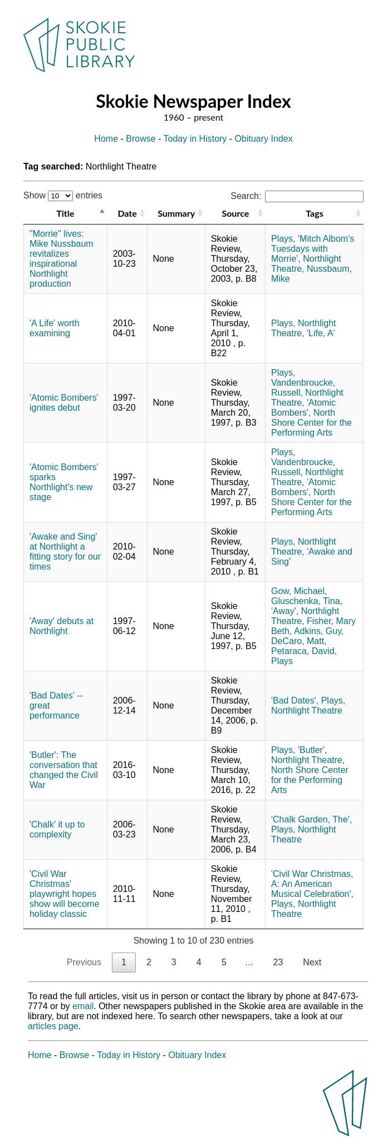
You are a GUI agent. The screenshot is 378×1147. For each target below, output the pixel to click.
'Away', (284, 611)
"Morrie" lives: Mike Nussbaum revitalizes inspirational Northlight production (62, 258)
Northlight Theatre (306, 710)
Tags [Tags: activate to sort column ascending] (314, 213)
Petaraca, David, (304, 651)
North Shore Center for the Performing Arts (311, 422)
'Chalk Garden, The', (311, 819)
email (83, 1006)
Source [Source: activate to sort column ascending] (235, 213)
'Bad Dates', (294, 700)
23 (278, 962)
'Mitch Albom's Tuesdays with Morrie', (312, 248)
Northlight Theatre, (303, 328)
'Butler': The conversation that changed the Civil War (64, 770)
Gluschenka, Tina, (306, 601)
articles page (53, 1026)
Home (106, 138)
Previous (84, 962)
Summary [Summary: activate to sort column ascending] (176, 213)
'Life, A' (321, 333)
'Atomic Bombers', (303, 407)
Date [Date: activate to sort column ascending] (126, 213)
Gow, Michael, (299, 591)
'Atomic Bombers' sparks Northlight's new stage (64, 482)
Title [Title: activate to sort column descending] (65, 213)
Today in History (195, 138)
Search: (297, 196)
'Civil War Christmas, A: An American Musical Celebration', (312, 884)
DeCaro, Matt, (299, 641)
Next (312, 962)
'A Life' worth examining (55, 328)
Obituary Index (264, 138)
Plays (282, 661)
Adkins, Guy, (319, 631)
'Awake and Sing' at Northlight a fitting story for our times (65, 551)
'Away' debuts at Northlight (62, 626)
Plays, (283, 238)
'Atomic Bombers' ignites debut (64, 402)
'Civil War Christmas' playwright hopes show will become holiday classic (64, 894)
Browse (140, 138)
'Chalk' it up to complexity (57, 829)
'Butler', (312, 750)
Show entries (62, 195)
